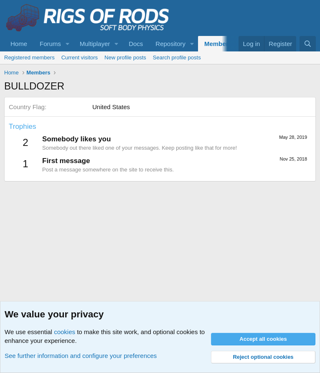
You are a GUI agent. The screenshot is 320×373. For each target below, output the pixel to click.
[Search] (308, 43)
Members (218, 43)
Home (18, 43)
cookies (64, 331)
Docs (136, 43)
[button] (68, 43)
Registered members (29, 57)
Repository (170, 43)
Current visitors (79, 57)
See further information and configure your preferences (81, 355)
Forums (50, 43)
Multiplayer (95, 43)
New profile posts (125, 57)
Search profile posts (177, 57)
